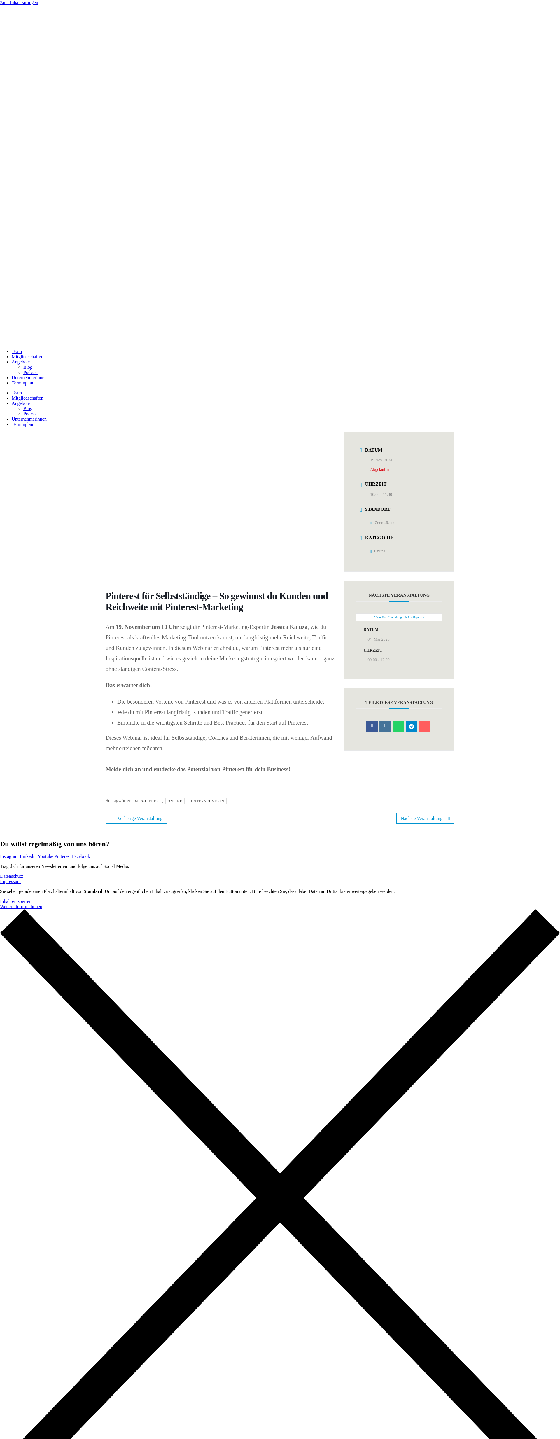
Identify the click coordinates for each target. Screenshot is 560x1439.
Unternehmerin (207, 801)
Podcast (30, 372)
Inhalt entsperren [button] (16, 901)
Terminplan (22, 382)
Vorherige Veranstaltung (136, 818)
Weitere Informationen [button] (21, 906)
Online (175, 801)
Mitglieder (147, 801)
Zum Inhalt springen (19, 2)
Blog (27, 367)
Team (17, 351)
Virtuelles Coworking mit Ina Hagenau (399, 617)
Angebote (21, 361)
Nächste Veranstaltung (425, 818)
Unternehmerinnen (29, 377)
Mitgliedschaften (27, 356)
